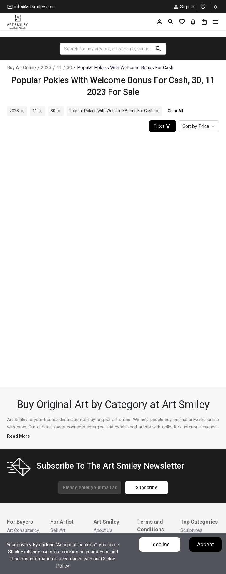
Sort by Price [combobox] (195, 126)
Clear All (175, 110)
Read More (18, 436)
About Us (103, 530)
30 (69, 67)
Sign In (183, 6)
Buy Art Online (21, 67)
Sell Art (57, 530)
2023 (46, 67)
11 (59, 67)
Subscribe (146, 487)
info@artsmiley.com (31, 6)
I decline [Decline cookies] (160, 544)
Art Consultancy (23, 530)
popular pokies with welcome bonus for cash (125, 67)
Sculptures (191, 530)
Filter (163, 126)
